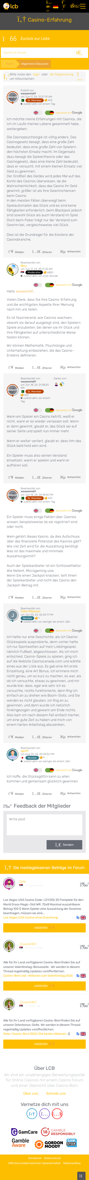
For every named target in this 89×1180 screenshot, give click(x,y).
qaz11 (24, 751)
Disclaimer (35, 1158)
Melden (16, 252)
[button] (81, 917)
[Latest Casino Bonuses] (10, 6)
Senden (68, 845)
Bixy (24, 266)
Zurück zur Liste (26, 39)
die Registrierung (61, 74)
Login (36, 74)
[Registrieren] (64, 6)
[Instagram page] (44, 1113)
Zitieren (42, 252)
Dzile (22, 881)
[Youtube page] (57, 1113)
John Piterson (30, 611)
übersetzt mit (68, 113)
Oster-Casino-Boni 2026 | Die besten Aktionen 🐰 (37, 1034)
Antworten (74, 251)
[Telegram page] (32, 1113)
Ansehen (44, 927)
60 (83, 1004)
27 (83, 883)
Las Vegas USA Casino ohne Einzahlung (30, 917)
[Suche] (79, 52)
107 (83, 945)
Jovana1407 (28, 944)
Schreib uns (56, 1093)
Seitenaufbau (72, 1163)
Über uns (30, 1093)
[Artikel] (48, 6)
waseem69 (28, 93)
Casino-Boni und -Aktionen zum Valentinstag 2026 (38, 975)
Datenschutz (52, 1158)
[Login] (73, 6)
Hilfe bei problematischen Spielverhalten (34, 1163)
